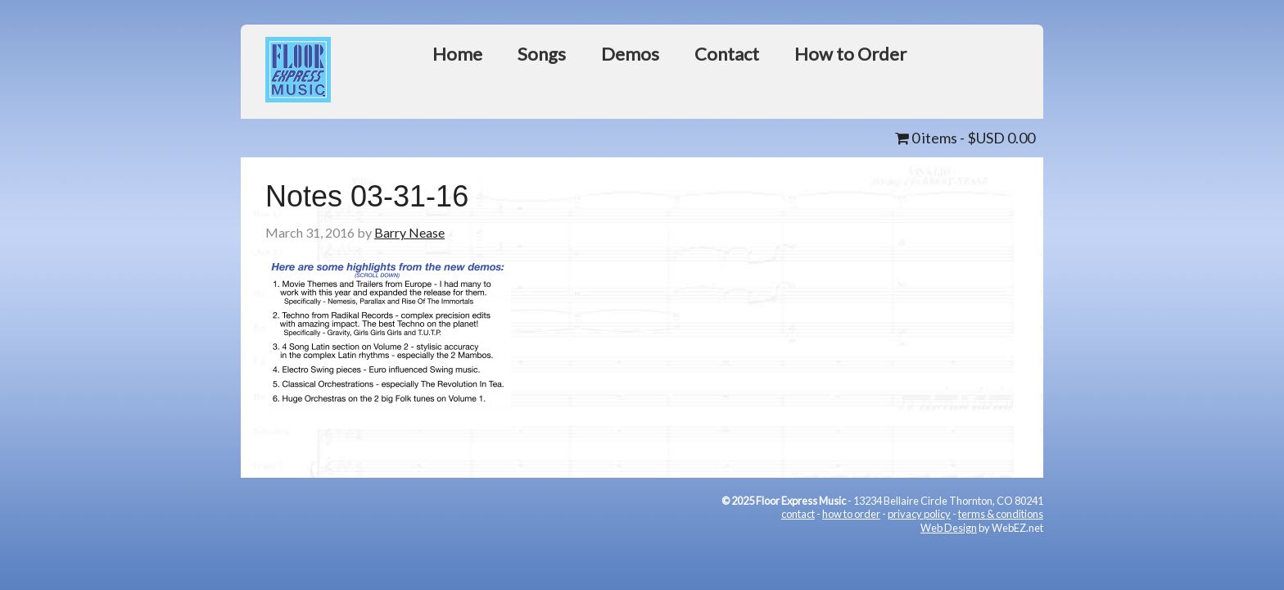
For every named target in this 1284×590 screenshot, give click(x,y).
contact (798, 513)
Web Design (948, 527)
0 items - (965, 138)
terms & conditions (1000, 513)
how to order (851, 513)
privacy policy (919, 513)
